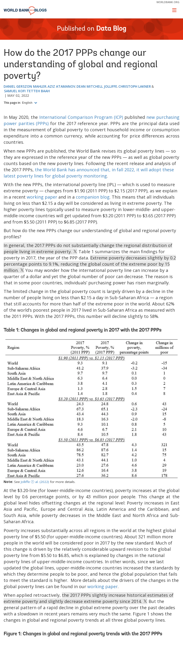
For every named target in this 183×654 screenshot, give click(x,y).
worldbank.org (167, 2)
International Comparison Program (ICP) (81, 117)
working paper (42, 197)
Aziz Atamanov (61, 86)
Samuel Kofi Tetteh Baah (27, 91)
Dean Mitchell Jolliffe (97, 86)
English (27, 102)
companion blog (93, 197)
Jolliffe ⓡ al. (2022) (35, 482)
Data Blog (111, 29)
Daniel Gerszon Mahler (25, 86)
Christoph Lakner (134, 86)
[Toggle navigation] (174, 10)
